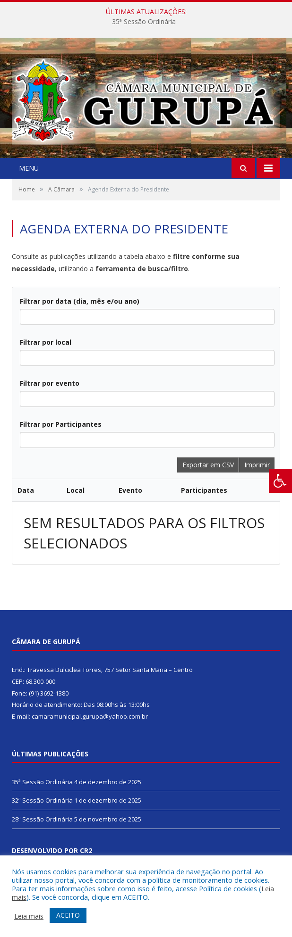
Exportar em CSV (208, 464)
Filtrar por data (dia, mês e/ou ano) (79, 301)
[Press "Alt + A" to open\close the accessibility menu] (280, 481)
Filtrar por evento (49, 383)
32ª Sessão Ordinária (42, 800)
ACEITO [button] (68, 915)
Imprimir (257, 464)
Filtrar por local (45, 342)
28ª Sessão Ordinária (42, 819)
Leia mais (28, 916)
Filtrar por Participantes (61, 424)
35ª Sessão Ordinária (144, 21)
